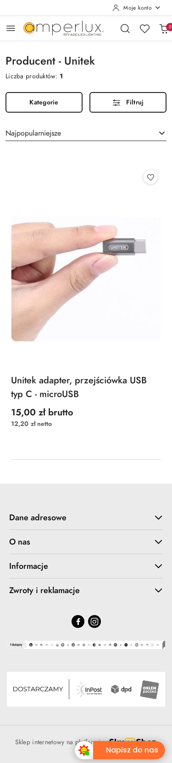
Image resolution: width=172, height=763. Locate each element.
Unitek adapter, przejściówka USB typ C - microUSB (79, 387)
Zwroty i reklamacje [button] (86, 590)
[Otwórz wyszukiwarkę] (125, 28)
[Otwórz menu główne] (11, 28)
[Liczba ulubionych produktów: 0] (144, 28)
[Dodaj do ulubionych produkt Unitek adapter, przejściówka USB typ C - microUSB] (150, 177)
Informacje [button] (86, 566)
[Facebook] (78, 621)
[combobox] (86, 133)
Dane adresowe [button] (86, 517)
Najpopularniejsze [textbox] (33, 133)
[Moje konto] (136, 8)
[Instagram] (94, 621)
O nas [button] (86, 541)
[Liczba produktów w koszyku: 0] (164, 28)
